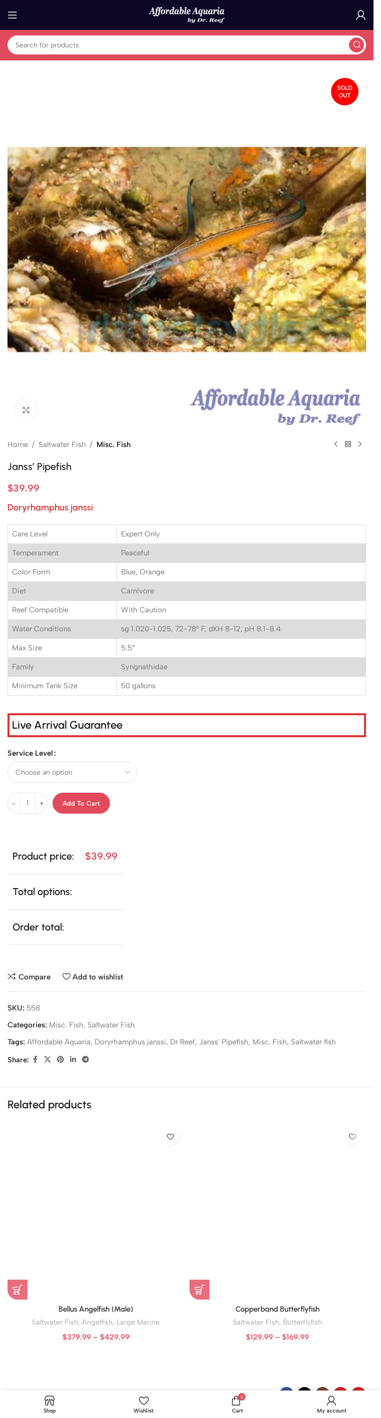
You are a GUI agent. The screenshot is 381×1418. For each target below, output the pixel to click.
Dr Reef (182, 1041)
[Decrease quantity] (14, 803)
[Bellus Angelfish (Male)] (96, 1211)
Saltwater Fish (62, 444)
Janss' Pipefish (223, 1041)
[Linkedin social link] (73, 1060)
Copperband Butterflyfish (278, 1309)
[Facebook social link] (35, 1060)
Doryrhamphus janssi (130, 1041)
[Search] (187, 44)
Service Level (30, 753)
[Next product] (360, 445)
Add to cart (81, 803)
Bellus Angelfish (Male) (95, 1309)
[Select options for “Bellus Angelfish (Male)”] (18, 1290)
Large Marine (138, 1322)
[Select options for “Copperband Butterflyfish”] (200, 1290)
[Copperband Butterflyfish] (278, 1211)
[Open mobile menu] (12, 15)
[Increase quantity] (41, 803)
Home (18, 444)
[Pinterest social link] (60, 1060)
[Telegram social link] (85, 1060)
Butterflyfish (302, 1322)
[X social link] (47, 1060)
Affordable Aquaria (58, 1041)
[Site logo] (187, 14)
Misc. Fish (113, 444)
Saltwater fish (313, 1041)
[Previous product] (336, 445)
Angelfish (97, 1322)
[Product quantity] (27, 803)
